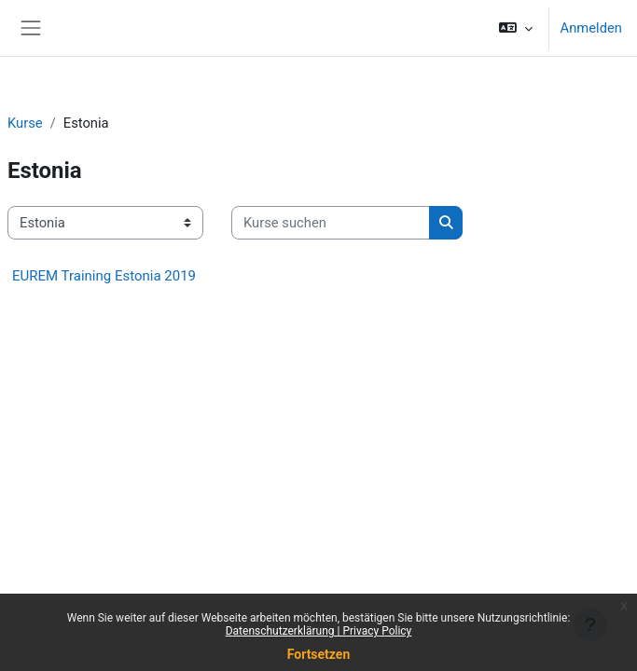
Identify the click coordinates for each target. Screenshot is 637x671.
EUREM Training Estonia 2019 (104, 275)
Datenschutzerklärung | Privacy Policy (319, 630)
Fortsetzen (319, 654)
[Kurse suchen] (330, 223)
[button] (515, 28)
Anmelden (591, 28)
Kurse (25, 123)
